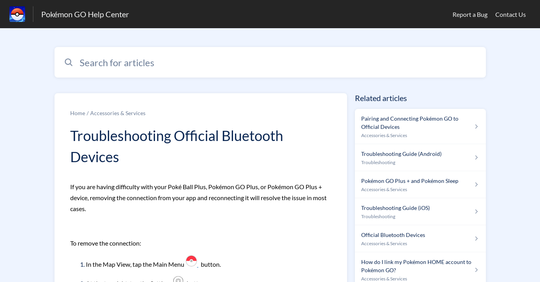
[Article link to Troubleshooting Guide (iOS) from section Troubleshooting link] (420, 211)
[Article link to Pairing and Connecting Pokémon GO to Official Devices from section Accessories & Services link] (420, 126)
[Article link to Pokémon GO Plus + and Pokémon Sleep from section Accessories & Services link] (420, 184)
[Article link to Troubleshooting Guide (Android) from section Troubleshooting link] (420, 157)
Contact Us (510, 14)
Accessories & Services (117, 113)
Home (77, 113)
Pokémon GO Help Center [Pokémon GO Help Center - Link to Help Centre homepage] (85, 14)
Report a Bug (470, 14)
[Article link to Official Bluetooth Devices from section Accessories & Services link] (420, 238)
